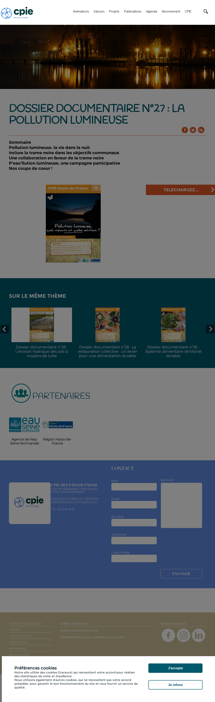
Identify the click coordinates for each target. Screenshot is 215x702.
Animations (81, 11)
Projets (114, 11)
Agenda (151, 11)
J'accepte (175, 668)
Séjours (99, 11)
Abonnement (171, 11)
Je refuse (175, 685)
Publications (133, 11)
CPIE (188, 11)
